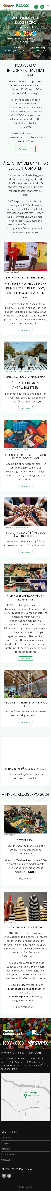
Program (5, 1143)
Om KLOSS (6, 1159)
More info (25, 149)
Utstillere (5, 1148)
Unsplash (29, 371)
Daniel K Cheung (17, 371)
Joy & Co (29, 1187)
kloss (22, 5)
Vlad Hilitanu (15, 527)
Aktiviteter (6, 1137)
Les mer (25, 330)
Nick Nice (14, 449)
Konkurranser (8, 1154)
